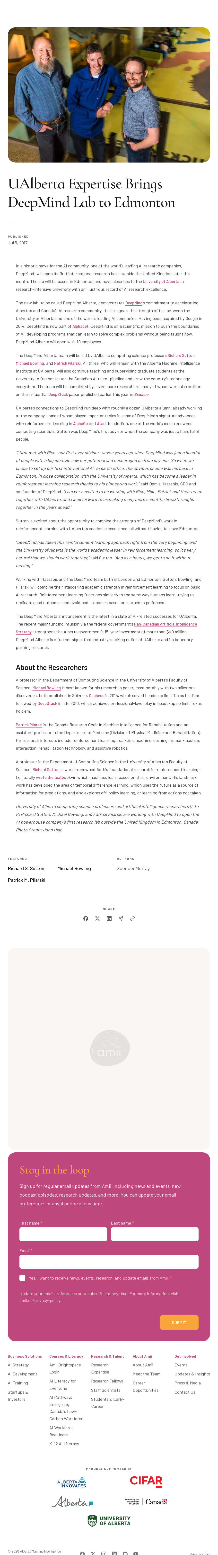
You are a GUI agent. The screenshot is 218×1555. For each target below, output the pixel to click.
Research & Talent (107, 1360)
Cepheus (97, 695)
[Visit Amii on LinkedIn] (114, 1539)
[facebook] (86, 918)
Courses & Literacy (66, 1360)
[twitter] (97, 918)
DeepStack (59, 394)
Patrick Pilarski (70, 363)
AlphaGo (81, 423)
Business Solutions (25, 1360)
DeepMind (134, 302)
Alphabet (81, 326)
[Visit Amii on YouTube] (135, 1539)
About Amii (142, 1360)
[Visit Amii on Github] (125, 1539)
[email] (121, 918)
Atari (102, 423)
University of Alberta (162, 281)
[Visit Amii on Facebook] (82, 1539)
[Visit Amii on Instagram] (103, 1539)
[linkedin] (109, 918)
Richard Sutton (182, 355)
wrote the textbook (56, 777)
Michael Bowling (31, 363)
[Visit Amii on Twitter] (93, 1539)
